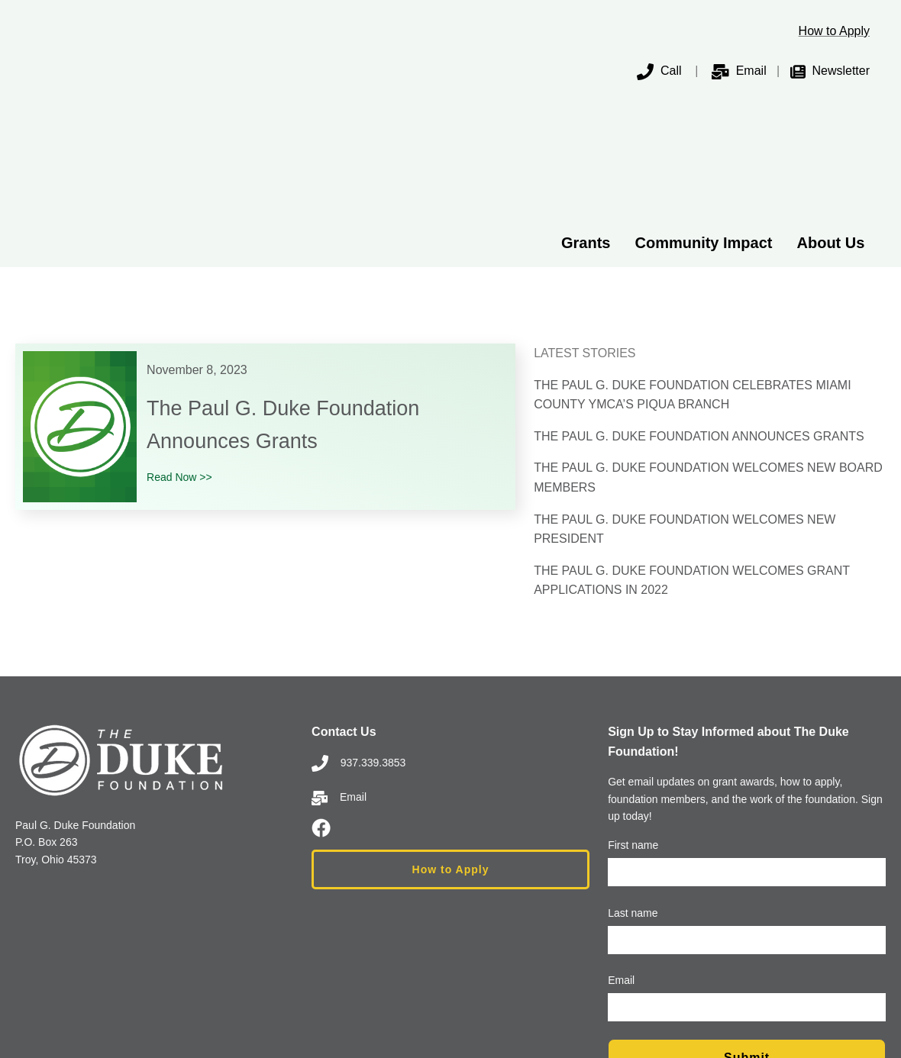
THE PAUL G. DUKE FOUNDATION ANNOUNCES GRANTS (699, 307)
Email (751, 70)
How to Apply (834, 30)
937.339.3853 (358, 633)
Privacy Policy (529, 1004)
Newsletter (841, 70)
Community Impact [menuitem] (703, 114)
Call (659, 70)
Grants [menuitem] (585, 114)
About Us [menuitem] (831, 114)
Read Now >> (179, 349)
